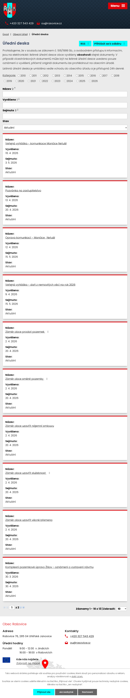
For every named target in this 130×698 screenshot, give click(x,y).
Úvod (6, 34)
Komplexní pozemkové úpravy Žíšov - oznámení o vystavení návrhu (49, 567)
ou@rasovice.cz (51, 23)
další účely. (77, 676)
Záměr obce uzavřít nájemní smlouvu (29, 426)
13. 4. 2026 (11, 200)
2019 (9, 81)
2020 (21, 81)
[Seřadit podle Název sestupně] (15, 88)
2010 (23, 75)
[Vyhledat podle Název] (65, 94)
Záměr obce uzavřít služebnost (28, 473)
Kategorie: (9, 75)
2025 (82, 81)
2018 (116, 75)
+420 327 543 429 (21, 23)
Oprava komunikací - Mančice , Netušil (30, 237)
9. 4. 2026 (11, 294)
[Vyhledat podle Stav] (65, 128)
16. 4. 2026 (11, 153)
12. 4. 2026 (11, 247)
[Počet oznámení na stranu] (121, 609)
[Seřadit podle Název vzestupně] (15, 87)
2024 (70, 81)
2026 (95, 81)
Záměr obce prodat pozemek (27, 332)
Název (8, 89)
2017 (104, 75)
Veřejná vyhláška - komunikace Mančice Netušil (36, 143)
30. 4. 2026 (11, 586)
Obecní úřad (20, 34)
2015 (81, 75)
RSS (85, 43)
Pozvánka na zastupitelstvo (23, 190)
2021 (33, 81)
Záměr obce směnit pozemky (27, 379)
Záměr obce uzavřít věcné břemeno (28, 520)
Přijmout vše (43, 692)
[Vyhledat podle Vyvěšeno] (65, 105)
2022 (45, 81)
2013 (57, 75)
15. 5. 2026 (11, 257)
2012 (45, 75)
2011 (34, 75)
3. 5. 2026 (11, 162)
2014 (69, 75)
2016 (93, 75)
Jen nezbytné (66, 692)
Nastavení (87, 692)
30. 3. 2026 (11, 576)
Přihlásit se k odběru (110, 43)
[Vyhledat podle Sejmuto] (65, 116)
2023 (57, 81)
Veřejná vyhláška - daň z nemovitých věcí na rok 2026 (40, 284)
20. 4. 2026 (11, 210)
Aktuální (10, 172)
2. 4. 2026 (11, 341)
